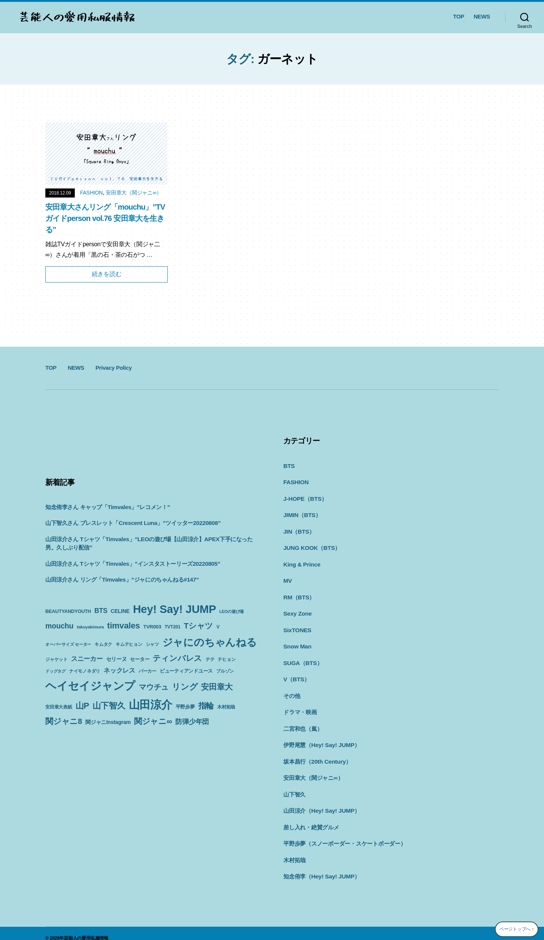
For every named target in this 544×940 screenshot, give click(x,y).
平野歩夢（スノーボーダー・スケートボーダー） (344, 834)
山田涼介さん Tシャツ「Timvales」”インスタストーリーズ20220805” (132, 563)
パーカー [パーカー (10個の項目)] (147, 671)
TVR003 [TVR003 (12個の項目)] (152, 627)
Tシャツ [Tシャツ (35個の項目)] (198, 625)
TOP (458, 16)
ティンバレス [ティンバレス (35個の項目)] (177, 658)
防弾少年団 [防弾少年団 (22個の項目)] (192, 721)
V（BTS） (296, 674)
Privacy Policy (114, 367)
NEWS (482, 16)
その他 (291, 690)
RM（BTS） (298, 594)
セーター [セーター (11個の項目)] (139, 659)
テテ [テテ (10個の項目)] (210, 659)
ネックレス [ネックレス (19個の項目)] (119, 670)
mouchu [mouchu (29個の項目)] (59, 626)
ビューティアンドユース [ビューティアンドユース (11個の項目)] (186, 671)
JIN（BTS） (298, 529)
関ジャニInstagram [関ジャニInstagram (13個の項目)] (108, 722)
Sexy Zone (297, 610)
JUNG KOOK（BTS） (311, 545)
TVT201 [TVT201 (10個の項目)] (173, 627)
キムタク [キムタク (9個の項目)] (103, 644)
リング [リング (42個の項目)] (185, 686)
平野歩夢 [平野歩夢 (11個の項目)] (185, 707)
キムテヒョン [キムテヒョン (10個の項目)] (129, 644)
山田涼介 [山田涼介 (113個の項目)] (150, 705)
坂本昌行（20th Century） (316, 754)
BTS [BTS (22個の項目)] (100, 610)
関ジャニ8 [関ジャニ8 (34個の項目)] (63, 721)
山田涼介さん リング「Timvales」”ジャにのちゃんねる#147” (121, 579)
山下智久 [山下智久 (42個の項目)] (109, 705)
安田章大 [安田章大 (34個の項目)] (216, 686)
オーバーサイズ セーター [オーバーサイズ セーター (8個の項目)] (68, 644)
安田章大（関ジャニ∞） (133, 193)
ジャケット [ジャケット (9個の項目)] (56, 659)
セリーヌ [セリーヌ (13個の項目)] (116, 659)
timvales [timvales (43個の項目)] (123, 625)
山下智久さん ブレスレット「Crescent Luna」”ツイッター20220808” (132, 523)
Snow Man (297, 642)
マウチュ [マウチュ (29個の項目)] (153, 687)
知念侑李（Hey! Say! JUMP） (321, 866)
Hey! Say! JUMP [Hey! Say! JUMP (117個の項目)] (174, 609)
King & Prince (301, 562)
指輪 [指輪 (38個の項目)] (206, 705)
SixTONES (297, 626)
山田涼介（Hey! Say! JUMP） (321, 802)
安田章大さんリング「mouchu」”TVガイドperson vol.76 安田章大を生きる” (105, 218)
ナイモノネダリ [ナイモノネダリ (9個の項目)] (84, 671)
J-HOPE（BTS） (304, 497)
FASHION (91, 193)
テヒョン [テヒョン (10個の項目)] (226, 659)
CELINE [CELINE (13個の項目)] (120, 611)
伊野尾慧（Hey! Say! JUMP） (321, 738)
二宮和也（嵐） (302, 722)
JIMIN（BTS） (301, 513)
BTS (288, 465)
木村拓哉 (294, 850)
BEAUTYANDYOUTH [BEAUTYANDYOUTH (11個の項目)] (68, 611)
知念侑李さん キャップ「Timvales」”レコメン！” (107, 507)
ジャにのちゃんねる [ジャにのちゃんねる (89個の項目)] (209, 642)
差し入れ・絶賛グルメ (311, 818)
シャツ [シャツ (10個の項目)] (152, 644)
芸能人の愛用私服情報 (86, 928)
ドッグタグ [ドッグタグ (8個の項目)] (55, 671)
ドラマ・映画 (300, 706)
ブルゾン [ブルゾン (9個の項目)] (225, 671)
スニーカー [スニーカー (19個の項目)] (87, 658)
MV (287, 577)
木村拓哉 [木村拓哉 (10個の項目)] (226, 707)
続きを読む (107, 274)
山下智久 (294, 786)
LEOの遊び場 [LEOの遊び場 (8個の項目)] (231, 611)
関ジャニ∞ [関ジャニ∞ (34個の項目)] (153, 721)
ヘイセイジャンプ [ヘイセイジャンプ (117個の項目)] (90, 685)
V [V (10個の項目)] (217, 627)
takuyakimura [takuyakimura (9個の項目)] (90, 627)
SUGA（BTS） (302, 658)
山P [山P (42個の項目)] (82, 705)
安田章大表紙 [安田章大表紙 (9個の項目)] (58, 707)
